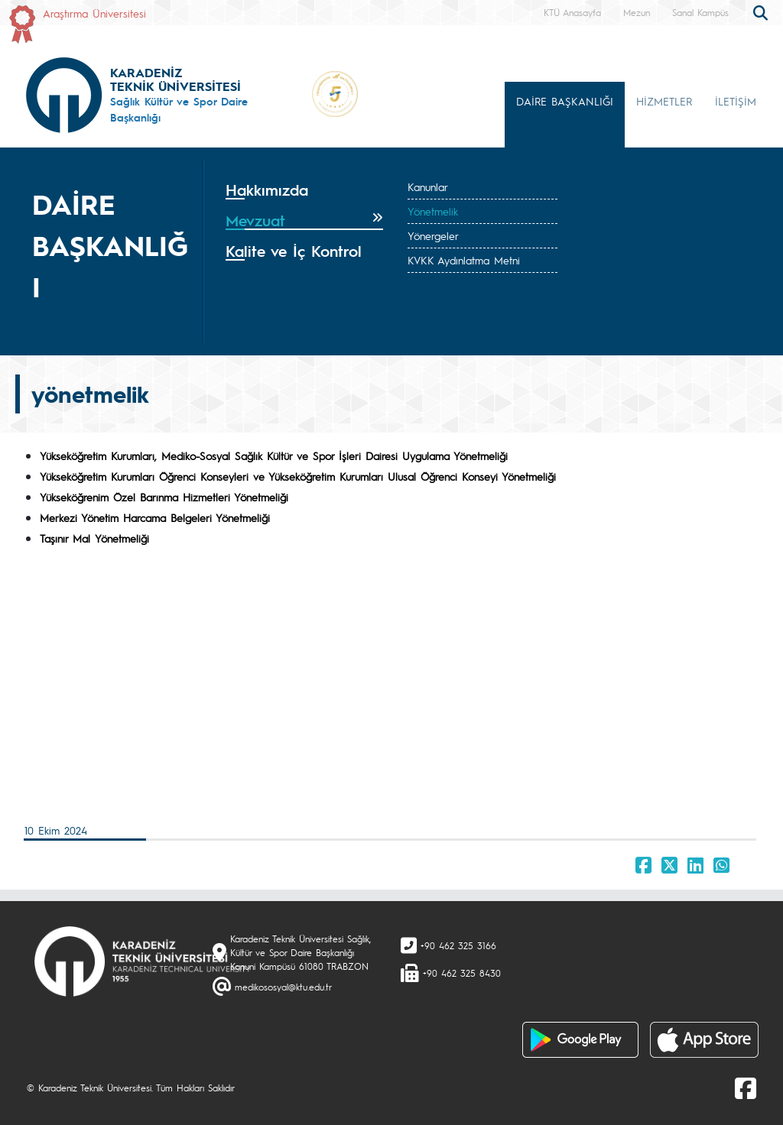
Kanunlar (428, 186)
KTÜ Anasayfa (572, 12)
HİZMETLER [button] (664, 101)
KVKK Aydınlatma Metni (464, 260)
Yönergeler (433, 235)
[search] (762, 11)
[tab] (304, 190)
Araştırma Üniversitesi (94, 13)
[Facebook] (745, 1088)
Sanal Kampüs (700, 12)
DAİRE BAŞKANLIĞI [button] (564, 101)
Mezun (636, 12)
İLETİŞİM (735, 101)
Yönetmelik (433, 211)
